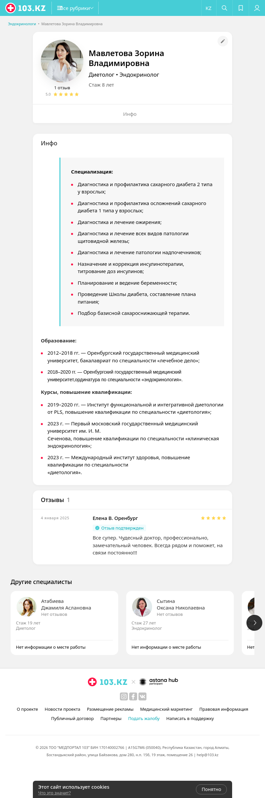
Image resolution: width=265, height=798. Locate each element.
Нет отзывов (54, 614)
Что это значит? (54, 793)
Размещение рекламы (110, 709)
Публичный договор (72, 718)
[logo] (25, 8)
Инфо (130, 113)
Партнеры (111, 718)
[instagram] (124, 696)
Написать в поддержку (190, 718)
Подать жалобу (144, 718)
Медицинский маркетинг (166, 709)
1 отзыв (62, 87)
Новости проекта (62, 709)
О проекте (27, 709)
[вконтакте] (142, 696)
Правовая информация (223, 709)
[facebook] (133, 696)
